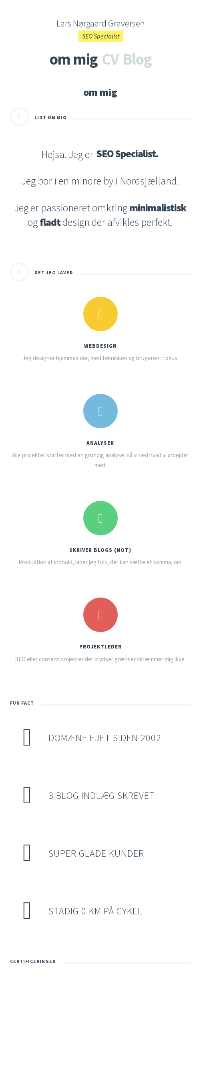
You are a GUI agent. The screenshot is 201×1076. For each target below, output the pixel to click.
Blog (137, 59)
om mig (73, 59)
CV (110, 59)
